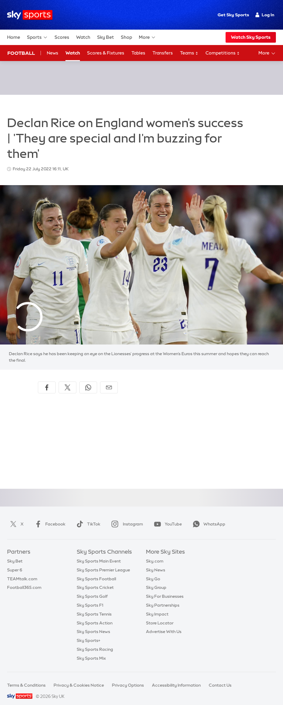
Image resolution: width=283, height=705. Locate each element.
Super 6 (14, 563)
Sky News (155, 563)
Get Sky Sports (233, 15)
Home (13, 37)
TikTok (87, 517)
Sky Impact (157, 607)
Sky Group (156, 580)
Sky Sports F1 (90, 598)
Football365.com (24, 580)
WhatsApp (207, 517)
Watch (83, 37)
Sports (37, 37)
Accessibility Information (176, 678)
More (147, 37)
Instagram (126, 517)
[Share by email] (109, 380)
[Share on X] (67, 380)
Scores (61, 37)
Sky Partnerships (162, 598)
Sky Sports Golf (92, 589)
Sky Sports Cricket (95, 580)
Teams (189, 53)
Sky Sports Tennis (94, 607)
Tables (138, 53)
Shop (126, 37)
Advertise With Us (163, 624)
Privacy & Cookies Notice (79, 678)
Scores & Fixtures (105, 53)
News (52, 53)
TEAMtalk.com (22, 572)
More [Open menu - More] (267, 53)
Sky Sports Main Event (99, 554)
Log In (264, 14)
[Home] (29, 15)
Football (21, 53)
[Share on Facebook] (47, 380)
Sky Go (153, 572)
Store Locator (159, 616)
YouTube (167, 517)
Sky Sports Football (96, 572)
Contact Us (220, 678)
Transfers (162, 53)
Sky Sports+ (88, 633)
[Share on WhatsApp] (88, 380)
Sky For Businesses (165, 589)
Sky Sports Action (94, 616)
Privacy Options (128, 678)
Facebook (48, 517)
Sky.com (154, 554)
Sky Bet (105, 37)
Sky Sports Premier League (103, 563)
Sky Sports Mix (91, 651)
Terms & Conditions (26, 678)
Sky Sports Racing (95, 642)
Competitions (222, 53)
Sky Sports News (93, 624)
